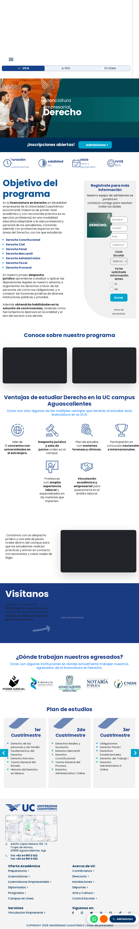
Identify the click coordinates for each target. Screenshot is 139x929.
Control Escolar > (84, 851)
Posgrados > (17, 846)
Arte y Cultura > (83, 846)
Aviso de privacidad (72, 570)
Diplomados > (18, 840)
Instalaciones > (83, 835)
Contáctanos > (83, 824)
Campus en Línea (20, 851)
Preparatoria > (18, 824)
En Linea (109, 21)
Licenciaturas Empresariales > (29, 835)
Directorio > (80, 829)
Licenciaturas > (19, 829)
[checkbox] (118, 239)
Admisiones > (95, 97)
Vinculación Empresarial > (26, 865)
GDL (66, 21)
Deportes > (80, 840)
